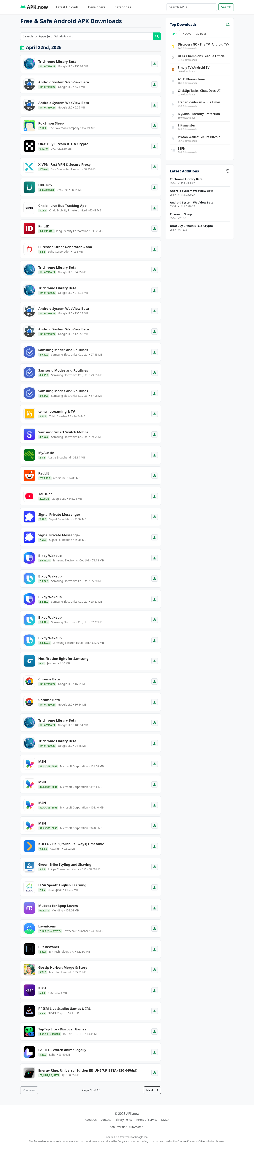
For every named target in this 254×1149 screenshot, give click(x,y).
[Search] (191, 7)
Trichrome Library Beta (186, 179)
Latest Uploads (67, 7)
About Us (91, 1119)
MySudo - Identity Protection (199, 114)
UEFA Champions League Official (201, 56)
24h (174, 33)
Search (226, 7)
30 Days (201, 33)
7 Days (187, 33)
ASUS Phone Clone (191, 79)
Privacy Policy (123, 1119)
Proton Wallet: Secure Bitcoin (199, 137)
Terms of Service (146, 1119)
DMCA (165, 1119)
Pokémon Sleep (181, 214)
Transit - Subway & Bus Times (199, 102)
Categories (123, 7)
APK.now (34, 7)
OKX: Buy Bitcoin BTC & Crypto (191, 226)
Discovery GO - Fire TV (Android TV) (203, 44)
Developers (96, 7)
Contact (106, 1119)
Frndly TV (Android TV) (194, 67)
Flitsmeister (186, 125)
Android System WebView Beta (191, 191)
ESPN (181, 148)
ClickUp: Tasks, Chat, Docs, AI (199, 90)
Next (152, 1090)
